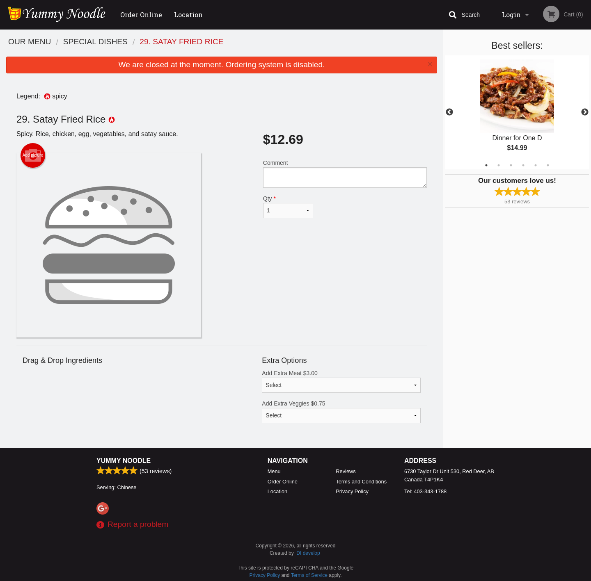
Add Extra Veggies (341, 411)
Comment (345, 173)
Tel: (425, 491)
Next (585, 112)
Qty (288, 206)
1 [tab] (486, 165)
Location (188, 14)
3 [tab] (511, 165)
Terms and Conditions (361, 481)
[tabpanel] (517, 112)
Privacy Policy (352, 491)
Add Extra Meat (341, 381)
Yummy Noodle (123, 460)
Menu (274, 471)
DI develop (308, 553)
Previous (449, 112)
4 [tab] (523, 165)
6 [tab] (548, 165)
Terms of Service (309, 575)
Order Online (141, 14)
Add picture (33, 155)
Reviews (345, 471)
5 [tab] (535, 165)
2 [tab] (499, 165)
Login (511, 14)
